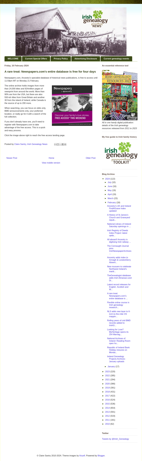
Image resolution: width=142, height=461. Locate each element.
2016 (107, 400)
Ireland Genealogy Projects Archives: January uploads (116, 358)
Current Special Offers (36, 59)
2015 (107, 404)
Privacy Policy (61, 59)
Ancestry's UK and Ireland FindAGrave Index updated (119, 208)
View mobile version (51, 163)
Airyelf (82, 456)
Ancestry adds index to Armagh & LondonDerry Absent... (119, 259)
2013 (107, 412)
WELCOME (13, 59)
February (112, 202)
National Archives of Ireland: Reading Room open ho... (118, 340)
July (110, 182)
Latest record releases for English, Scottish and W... (119, 287)
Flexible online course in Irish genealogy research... (118, 304)
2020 (107, 384)
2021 (107, 379)
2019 (107, 388)
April (110, 194)
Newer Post (11, 158)
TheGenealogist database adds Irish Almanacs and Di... (119, 277)
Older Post (91, 158)
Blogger (101, 456)
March (111, 198)
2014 (107, 408)
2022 (107, 375)
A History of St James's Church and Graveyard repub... (118, 217)
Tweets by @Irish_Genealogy (115, 439)
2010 (107, 424)
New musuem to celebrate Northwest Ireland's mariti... (119, 269)
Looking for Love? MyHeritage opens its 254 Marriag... (117, 332)
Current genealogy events (116, 59)
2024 (107, 179)
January (112, 366)
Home (51, 158)
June (110, 186)
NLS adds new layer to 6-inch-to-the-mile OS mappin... (118, 313)
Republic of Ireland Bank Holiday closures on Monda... (118, 350)
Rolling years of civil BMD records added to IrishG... (119, 322)
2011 (107, 420)
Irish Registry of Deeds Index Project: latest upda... (117, 232)
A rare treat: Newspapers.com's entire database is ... (117, 295)
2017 (107, 396)
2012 (107, 416)
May (110, 190)
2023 (107, 371)
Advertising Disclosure (85, 59)
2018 (107, 392)
